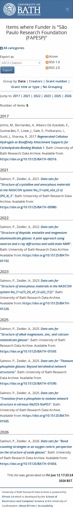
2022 (36, 96)
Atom (51, 56)
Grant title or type (25, 87)
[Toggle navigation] (67, 9)
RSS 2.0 (52, 68)
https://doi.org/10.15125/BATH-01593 (28, 351)
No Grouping (52, 87)
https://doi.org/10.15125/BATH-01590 (28, 383)
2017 (16, 96)
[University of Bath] (22, 9)
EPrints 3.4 (8, 496)
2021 (26, 96)
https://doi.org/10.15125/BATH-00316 (28, 159)
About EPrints (27, 505)
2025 (57, 96)
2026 (67, 96)
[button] (7, 70)
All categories (12, 48)
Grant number (56, 81)
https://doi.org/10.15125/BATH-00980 (28, 207)
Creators (35, 81)
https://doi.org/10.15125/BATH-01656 (28, 464)
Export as (7, 57)
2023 (47, 96)
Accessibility (45, 505)
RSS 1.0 (52, 62)
